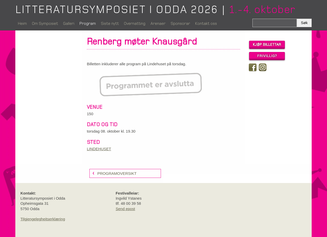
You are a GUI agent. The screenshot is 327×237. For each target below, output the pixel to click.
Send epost (125, 209)
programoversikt (116, 173)
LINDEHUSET (99, 149)
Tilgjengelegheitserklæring (42, 219)
